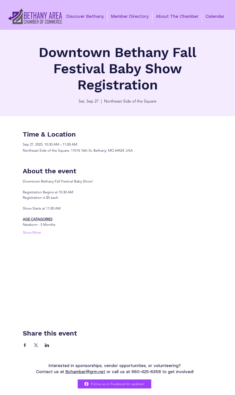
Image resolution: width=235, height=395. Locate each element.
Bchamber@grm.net (85, 372)
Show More (32, 232)
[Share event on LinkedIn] (47, 345)
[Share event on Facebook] (25, 345)
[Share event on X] (36, 345)
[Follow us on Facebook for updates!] (114, 383)
